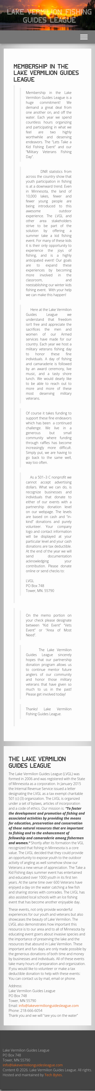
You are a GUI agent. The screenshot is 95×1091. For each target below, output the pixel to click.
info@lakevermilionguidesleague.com (49, 1005)
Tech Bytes (53, 1075)
